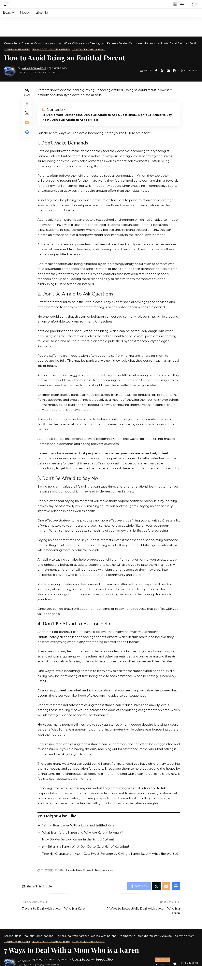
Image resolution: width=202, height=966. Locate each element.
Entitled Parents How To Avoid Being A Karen (84, 870)
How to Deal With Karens (88, 49)
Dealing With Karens (17, 49)
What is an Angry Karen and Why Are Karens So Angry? (82, 832)
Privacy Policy (81, 959)
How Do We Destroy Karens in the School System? (78, 839)
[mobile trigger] (7, 4)
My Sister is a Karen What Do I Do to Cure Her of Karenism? (85, 846)
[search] (175, 4)
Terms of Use (104, 959)
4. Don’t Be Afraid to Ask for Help (73, 120)
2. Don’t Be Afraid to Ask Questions (107, 115)
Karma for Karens (34, 68)
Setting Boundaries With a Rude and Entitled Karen (79, 825)
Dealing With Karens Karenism (51, 49)
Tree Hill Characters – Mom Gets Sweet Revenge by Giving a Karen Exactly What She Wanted (110, 853)
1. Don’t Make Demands (61, 115)
